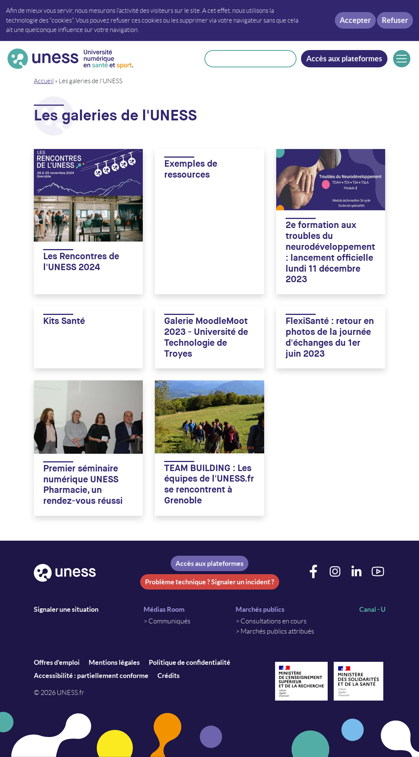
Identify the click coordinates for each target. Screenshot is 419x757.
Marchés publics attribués (277, 631)
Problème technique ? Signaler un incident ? (209, 582)
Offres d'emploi (57, 662)
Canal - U (372, 609)
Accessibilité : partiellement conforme (91, 675)
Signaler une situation (66, 609)
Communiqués (169, 621)
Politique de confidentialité (189, 662)
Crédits (168, 675)
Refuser (395, 20)
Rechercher (285, 58)
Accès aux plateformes (344, 58)
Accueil (44, 81)
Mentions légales (114, 662)
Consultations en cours (274, 621)
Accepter (355, 20)
